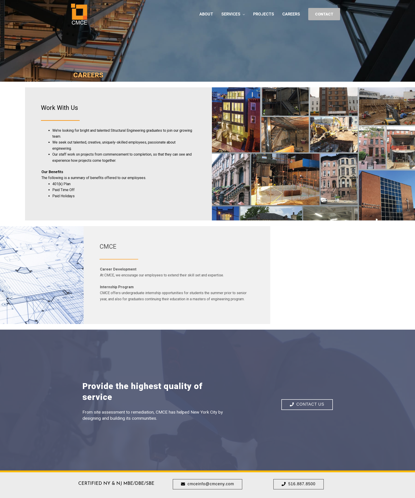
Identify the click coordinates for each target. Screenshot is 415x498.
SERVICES (230, 15)
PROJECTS (263, 15)
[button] (307, 404)
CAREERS (291, 15)
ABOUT (206, 15)
